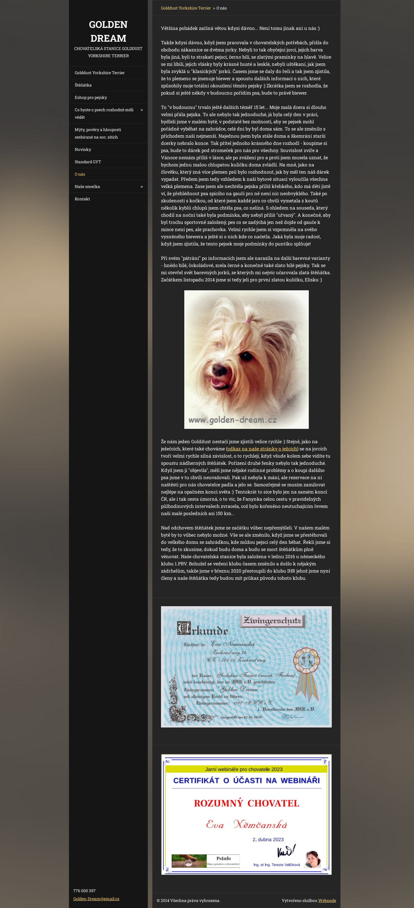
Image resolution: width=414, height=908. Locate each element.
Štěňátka (83, 85)
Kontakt (82, 198)
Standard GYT (88, 161)
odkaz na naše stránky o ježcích (262, 449)
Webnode (327, 900)
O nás (80, 174)
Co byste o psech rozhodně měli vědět (104, 113)
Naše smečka (87, 186)
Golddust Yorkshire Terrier (100, 72)
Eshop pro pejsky (91, 97)
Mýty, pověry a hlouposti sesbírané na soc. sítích (98, 133)
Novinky (83, 149)
